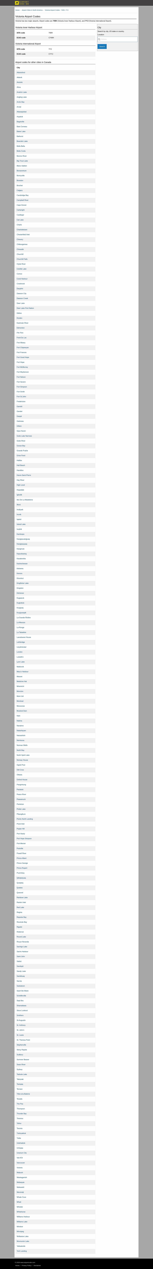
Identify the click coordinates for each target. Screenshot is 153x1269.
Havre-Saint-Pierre (24, 475)
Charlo (19, 225)
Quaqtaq (20, 883)
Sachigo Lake (22, 947)
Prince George (22, 863)
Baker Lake (21, 131)
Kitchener (20, 593)
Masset (19, 676)
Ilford (19, 505)
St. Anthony (21, 1025)
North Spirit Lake (23, 755)
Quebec (20, 888)
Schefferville (21, 996)
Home (17, 1265)
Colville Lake (21, 269)
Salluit (19, 961)
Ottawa (19, 775)
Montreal (20, 701)
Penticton (20, 804)
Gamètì (19, 406)
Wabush (20, 1172)
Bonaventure (21, 171)
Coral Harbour (22, 279)
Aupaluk (20, 117)
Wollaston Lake (22, 1236)
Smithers (20, 1015)
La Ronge (20, 627)
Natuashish (21, 735)
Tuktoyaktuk (21, 1133)
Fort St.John (21, 397)
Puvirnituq (20, 873)
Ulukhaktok (21, 1143)
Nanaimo (20, 726)
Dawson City (21, 293)
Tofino (19, 1123)
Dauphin (20, 289)
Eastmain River (22, 323)
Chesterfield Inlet (23, 234)
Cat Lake (20, 220)
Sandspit (20, 966)
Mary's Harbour (22, 672)
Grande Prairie (22, 451)
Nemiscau (20, 740)
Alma (19, 87)
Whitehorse (21, 1212)
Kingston (20, 588)
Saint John (21, 956)
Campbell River (22, 200)
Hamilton (20, 470)
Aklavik (19, 77)
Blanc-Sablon (22, 166)
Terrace (19, 1089)
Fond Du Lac (22, 338)
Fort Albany (21, 343)
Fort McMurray (22, 367)
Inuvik (19, 514)
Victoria (19, 1168)
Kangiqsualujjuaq (23, 539)
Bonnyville (21, 176)
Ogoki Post (21, 765)
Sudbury (20, 1055)
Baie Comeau (22, 126)
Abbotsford (21, 72)
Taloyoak (20, 1079)
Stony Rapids (22, 1050)
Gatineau (20, 421)
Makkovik (20, 667)
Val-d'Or (20, 1158)
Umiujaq (20, 1148)
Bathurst (20, 136)
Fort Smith (21, 392)
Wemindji (20, 1192)
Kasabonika (21, 559)
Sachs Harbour (22, 951)
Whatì (19, 1202)
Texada (19, 1099)
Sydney (19, 1069)
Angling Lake (22, 97)
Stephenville (21, 1045)
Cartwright (21, 210)
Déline (19, 313)
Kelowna (20, 568)
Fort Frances (21, 352)
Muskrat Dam (22, 711)
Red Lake (20, 907)
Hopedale (20, 490)
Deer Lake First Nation (25, 308)
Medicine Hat (22, 681)
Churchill (20, 254)
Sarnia (19, 981)
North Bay (20, 750)
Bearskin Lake (22, 141)
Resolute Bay (22, 922)
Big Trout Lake (22, 161)
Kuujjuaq (20, 608)
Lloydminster (21, 647)
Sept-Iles (20, 1001)
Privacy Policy (26, 1265)
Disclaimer (37, 1265)
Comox (19, 274)
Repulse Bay (21, 917)
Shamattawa (21, 1006)
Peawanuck (21, 799)
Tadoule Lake (22, 1074)
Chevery (20, 239)
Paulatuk (20, 789)
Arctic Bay (20, 102)
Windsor (20, 1227)
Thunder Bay (22, 1114)
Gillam (19, 426)
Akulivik (20, 82)
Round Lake (21, 937)
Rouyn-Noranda (23, 942)
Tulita (19, 1138)
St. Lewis (20, 1035)
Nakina (19, 721)
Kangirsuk (20, 549)
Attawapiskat (21, 112)
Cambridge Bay (23, 195)
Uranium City (22, 1153)
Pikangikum (21, 814)
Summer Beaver (23, 1059)
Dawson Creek (22, 298)
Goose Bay (21, 446)
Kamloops (20, 534)
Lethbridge (21, 642)
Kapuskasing (22, 554)
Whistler (20, 1207)
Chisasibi (20, 249)
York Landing (22, 1251)
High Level (21, 485)
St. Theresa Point (23, 1040)
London (19, 652)
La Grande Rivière (24, 617)
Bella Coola (21, 151)
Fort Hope (20, 362)
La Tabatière (21, 632)
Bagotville (20, 122)
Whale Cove (21, 1197)
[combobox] (118, 39)
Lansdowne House (24, 637)
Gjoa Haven (21, 431)
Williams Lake (22, 1222)
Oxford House (22, 780)
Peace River (21, 794)
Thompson (21, 1109)
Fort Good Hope (23, 357)
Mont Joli (20, 696)
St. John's (20, 1030)
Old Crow (20, 770)
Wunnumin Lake (23, 1241)
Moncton (20, 691)
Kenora (19, 573)
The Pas (20, 1104)
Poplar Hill (21, 829)
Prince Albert (21, 858)
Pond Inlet (20, 824)
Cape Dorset (21, 205)
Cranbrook (21, 284)
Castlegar (20, 215)
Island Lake (21, 524)
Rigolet (19, 927)
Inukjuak (20, 509)
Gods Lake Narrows (24, 436)
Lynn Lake (21, 662)
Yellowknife (21, 1246)
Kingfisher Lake (23, 583)
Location (101, 35)
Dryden (19, 318)
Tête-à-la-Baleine (23, 1094)
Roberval (20, 932)
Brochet (20, 185)
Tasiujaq (20, 1084)
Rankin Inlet (21, 902)
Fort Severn (21, 382)
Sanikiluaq (21, 976)
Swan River (21, 1064)
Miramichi (20, 686)
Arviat (19, 107)
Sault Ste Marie (22, 991)
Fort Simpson (22, 387)
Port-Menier (21, 843)
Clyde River (21, 264)
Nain (18, 716)
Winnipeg (20, 1231)
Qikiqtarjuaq (21, 878)
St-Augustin (21, 1020)
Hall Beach (21, 465)
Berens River (22, 156)
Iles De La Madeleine (25, 500)
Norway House (22, 760)
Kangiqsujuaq (22, 544)
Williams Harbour (23, 1217)
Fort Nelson (21, 377)
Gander (19, 411)
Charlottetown (22, 230)
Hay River (20, 480)
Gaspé (19, 416)
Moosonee (21, 706)
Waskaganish (22, 1177)
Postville (20, 848)
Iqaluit (19, 519)
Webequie (20, 1182)
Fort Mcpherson (23, 372)
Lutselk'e (20, 657)
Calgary (20, 190)
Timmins (20, 1118)
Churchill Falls (22, 259)
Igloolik (19, 495)
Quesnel (20, 893)
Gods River (21, 441)
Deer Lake (21, 303)
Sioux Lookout (22, 1010)
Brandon (20, 180)
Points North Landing (25, 819)
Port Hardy (21, 834)
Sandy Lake (21, 971)
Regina (19, 912)
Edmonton (21, 328)
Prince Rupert (22, 868)
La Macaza (21, 622)
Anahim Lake (22, 92)
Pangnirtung (21, 785)
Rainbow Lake (22, 897)
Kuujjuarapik (21, 613)
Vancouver (21, 1163)
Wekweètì (20, 1187)
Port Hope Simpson (24, 838)
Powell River (21, 853)
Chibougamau (22, 244)
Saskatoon (21, 986)
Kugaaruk (20, 598)
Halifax (19, 460)
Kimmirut (20, 578)
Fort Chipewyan (23, 347)
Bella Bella (21, 146)
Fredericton (21, 401)
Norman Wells (22, 745)
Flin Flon (20, 333)
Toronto (19, 1128)
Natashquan (21, 730)
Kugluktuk (20, 603)
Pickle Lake (21, 809)
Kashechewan (22, 564)
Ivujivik (19, 529)
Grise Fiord (21, 455)
